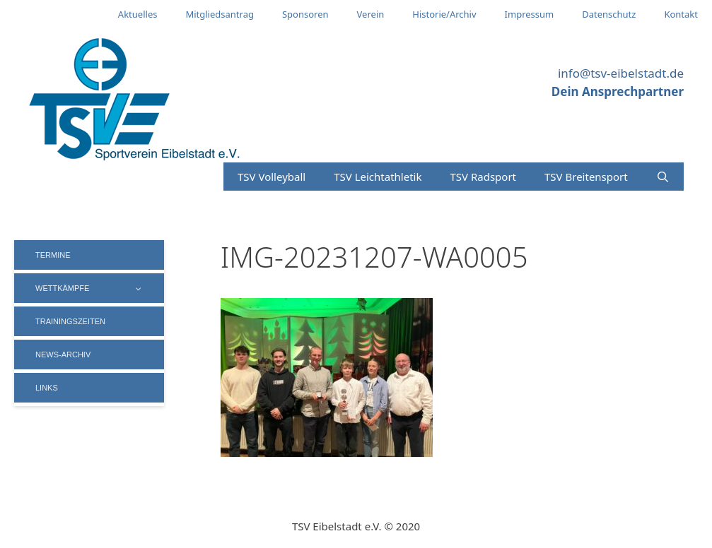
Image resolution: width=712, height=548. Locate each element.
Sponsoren (305, 14)
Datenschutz (609, 14)
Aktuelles (138, 14)
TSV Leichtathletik (377, 176)
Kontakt (681, 14)
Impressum (529, 14)
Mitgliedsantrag (219, 14)
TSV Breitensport (586, 176)
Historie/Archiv (444, 14)
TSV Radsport (483, 176)
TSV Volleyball (271, 176)
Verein (371, 14)
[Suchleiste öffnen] (663, 176)
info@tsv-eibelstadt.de (621, 73)
